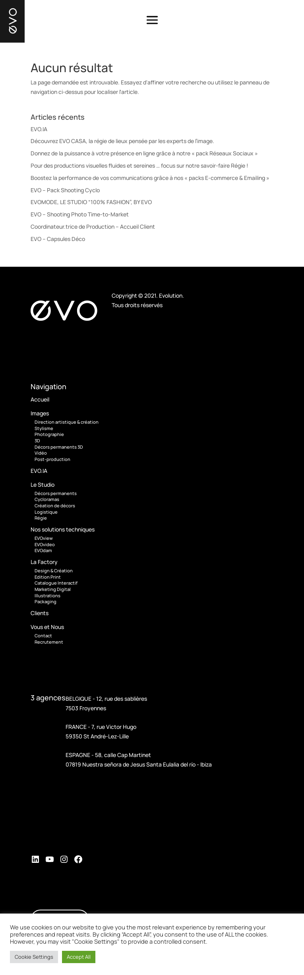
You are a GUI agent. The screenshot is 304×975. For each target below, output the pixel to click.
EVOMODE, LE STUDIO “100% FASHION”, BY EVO (91, 202)
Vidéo (41, 453)
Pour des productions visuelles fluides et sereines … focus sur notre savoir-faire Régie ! (139, 165)
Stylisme (44, 428)
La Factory (44, 562)
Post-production (52, 459)
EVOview (44, 538)
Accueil (40, 399)
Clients (39, 613)
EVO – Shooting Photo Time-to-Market (80, 214)
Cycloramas (47, 499)
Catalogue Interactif (56, 583)
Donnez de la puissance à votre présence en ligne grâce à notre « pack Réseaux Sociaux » (144, 153)
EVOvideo (45, 544)
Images (40, 413)
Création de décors (55, 506)
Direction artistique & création (67, 422)
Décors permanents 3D (59, 447)
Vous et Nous (47, 627)
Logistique (46, 512)
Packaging (45, 601)
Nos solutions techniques (63, 529)
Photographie (49, 434)
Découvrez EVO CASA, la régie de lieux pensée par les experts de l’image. (122, 141)
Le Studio (42, 484)
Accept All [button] (79, 956)
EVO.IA (39, 129)
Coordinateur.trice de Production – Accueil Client (93, 226)
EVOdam (43, 550)
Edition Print (48, 577)
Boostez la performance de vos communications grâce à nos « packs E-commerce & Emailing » (150, 178)
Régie (41, 518)
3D (37, 441)
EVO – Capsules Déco (58, 239)
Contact (43, 636)
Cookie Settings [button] (34, 956)
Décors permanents (56, 493)
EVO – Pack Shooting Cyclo (65, 190)
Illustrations (47, 595)
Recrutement (49, 642)
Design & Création (54, 571)
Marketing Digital (53, 589)
